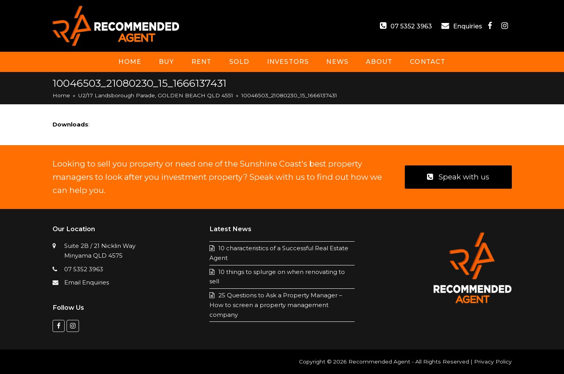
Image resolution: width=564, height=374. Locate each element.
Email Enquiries (86, 282)
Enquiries (468, 26)
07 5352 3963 (411, 26)
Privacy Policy (493, 361)
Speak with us (458, 176)
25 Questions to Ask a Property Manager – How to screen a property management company (275, 304)
